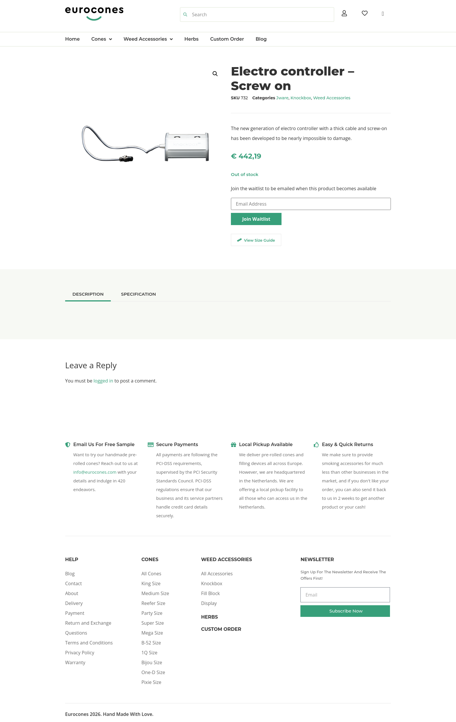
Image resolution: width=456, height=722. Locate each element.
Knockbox (301, 97)
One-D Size (153, 672)
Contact (73, 583)
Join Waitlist (256, 219)
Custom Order (227, 39)
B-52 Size (151, 643)
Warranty (75, 662)
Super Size (152, 623)
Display (209, 603)
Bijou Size (151, 662)
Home (72, 39)
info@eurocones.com (94, 472)
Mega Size (152, 633)
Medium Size (155, 593)
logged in (103, 381)
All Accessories (217, 573)
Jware (282, 97)
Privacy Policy (79, 652)
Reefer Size (153, 603)
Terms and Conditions (89, 643)
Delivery (74, 603)
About (71, 593)
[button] (215, 74)
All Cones (151, 573)
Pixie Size (151, 682)
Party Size (151, 613)
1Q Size (149, 652)
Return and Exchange (88, 623)
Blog (261, 39)
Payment (74, 613)
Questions (76, 633)
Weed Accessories (148, 39)
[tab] (88, 294)
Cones (101, 39)
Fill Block (210, 593)
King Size (151, 583)
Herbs (191, 39)
